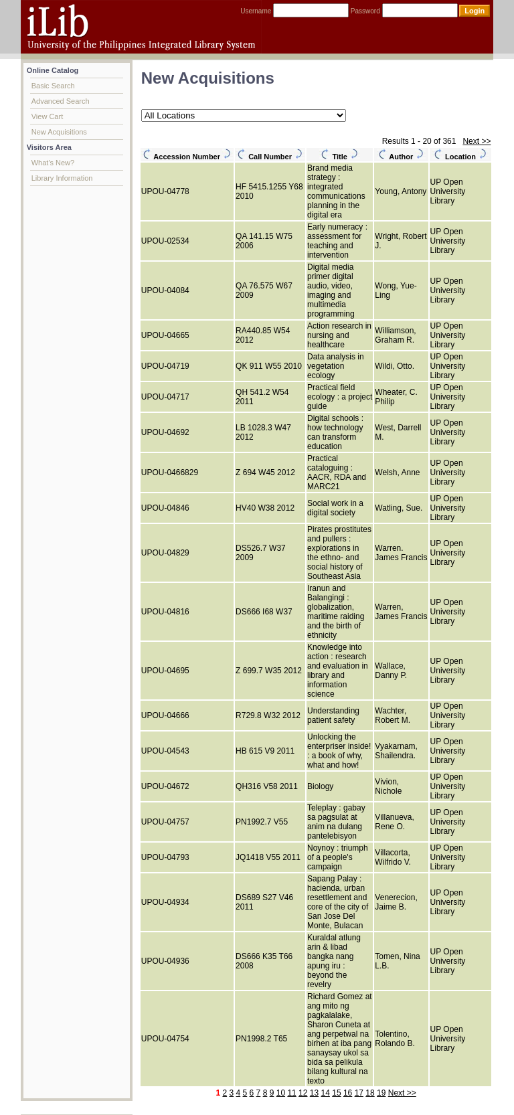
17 (359, 1093)
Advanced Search (60, 101)
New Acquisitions (59, 132)
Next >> (476, 141)
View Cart (47, 116)
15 (336, 1093)
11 (291, 1093)
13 (314, 1093)
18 (369, 1093)
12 (302, 1093)
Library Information (62, 178)
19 (381, 1093)
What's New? (52, 163)
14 (325, 1093)
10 (280, 1093)
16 (347, 1093)
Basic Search (53, 86)
